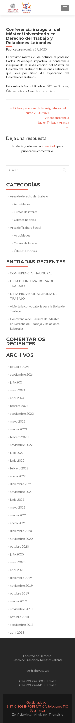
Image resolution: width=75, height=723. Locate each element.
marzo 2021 (18, 515)
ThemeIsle (56, 714)
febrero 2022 (19, 468)
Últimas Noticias (57, 86)
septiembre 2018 (22, 624)
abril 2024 (17, 398)
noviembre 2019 (21, 585)
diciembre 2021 (21, 484)
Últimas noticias (16, 91)
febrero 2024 (19, 406)
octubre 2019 (19, 593)
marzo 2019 (18, 601)
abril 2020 (17, 570)
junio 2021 (17, 499)
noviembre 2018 (21, 609)
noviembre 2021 (21, 491)
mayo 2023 (17, 421)
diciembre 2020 (21, 531)
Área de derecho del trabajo (29, 196)
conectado (49, 146)
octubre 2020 (19, 546)
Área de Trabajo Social (25, 227)
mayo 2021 (17, 507)
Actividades (22, 204)
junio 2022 (17, 460)
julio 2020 (17, 554)
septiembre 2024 (22, 374)
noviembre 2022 (21, 445)
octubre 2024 (19, 366)
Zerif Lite (18, 714)
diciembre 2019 (21, 577)
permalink (48, 91)
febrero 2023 (19, 437)
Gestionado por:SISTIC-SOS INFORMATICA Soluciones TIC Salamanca (37, 706)
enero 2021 (18, 523)
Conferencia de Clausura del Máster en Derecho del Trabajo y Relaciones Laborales (35, 323)
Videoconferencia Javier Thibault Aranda (53, 122)
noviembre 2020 (21, 538)
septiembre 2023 (22, 413)
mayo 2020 (17, 562)
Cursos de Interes (26, 243)
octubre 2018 (19, 617)
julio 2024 (17, 382)
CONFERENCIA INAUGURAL (31, 273)
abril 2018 (17, 632)
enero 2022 (18, 476)
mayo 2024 (17, 390)
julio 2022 (17, 452)
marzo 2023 (18, 429)
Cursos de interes (25, 212)
